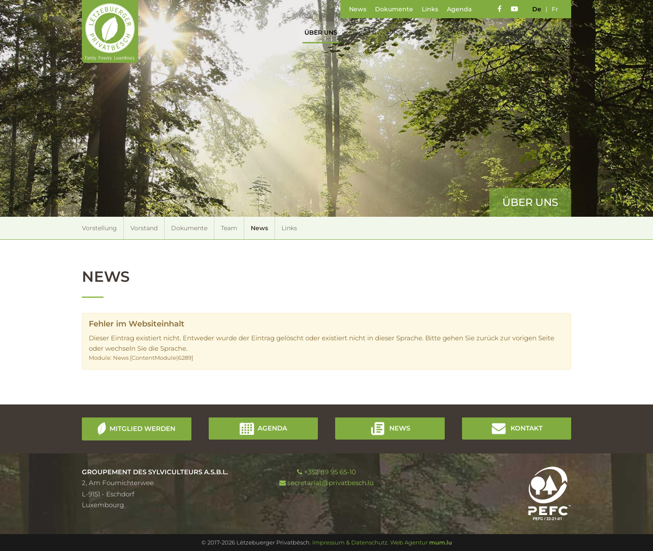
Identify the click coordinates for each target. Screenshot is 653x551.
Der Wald (448, 32)
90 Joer (359, 32)
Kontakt (545, 32)
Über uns (317, 32)
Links (430, 9)
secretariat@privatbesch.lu (331, 483)
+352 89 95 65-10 (330, 472)
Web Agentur (409, 542)
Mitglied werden (142, 428)
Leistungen (498, 32)
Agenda (459, 9)
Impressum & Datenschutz (350, 542)
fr (555, 9)
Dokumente (394, 9)
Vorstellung (99, 228)
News (357, 9)
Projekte (401, 32)
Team (229, 228)
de (536, 9)
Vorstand (144, 228)
